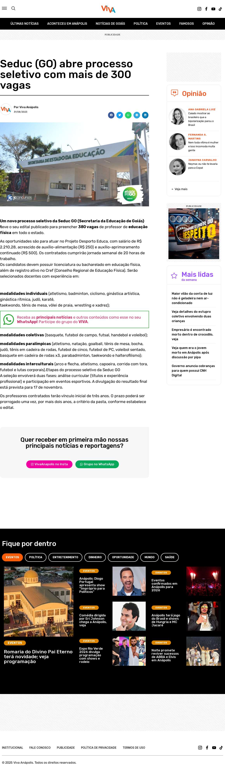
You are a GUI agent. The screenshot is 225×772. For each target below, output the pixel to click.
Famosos (186, 23)
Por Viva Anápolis (26, 107)
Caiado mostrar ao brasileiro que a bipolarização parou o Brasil (201, 119)
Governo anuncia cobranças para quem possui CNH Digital (193, 370)
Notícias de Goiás (110, 23)
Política (141, 23)
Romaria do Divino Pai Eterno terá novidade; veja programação (38, 656)
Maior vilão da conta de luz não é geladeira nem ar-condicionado (192, 298)
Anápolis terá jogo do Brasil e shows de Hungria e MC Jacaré (166, 620)
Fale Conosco (40, 747)
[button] (111, 115)
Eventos (163, 23)
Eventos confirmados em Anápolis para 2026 (164, 585)
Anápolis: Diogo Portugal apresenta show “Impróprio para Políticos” (92, 585)
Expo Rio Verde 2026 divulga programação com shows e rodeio (91, 655)
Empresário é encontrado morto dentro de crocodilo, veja (192, 334)
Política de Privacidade (99, 747)
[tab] (12, 557)
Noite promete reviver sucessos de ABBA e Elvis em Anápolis (165, 655)
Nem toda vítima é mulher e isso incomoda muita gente (203, 146)
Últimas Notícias (24, 23)
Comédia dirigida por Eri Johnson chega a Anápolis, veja (93, 620)
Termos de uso (134, 747)
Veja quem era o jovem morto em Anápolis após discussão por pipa (190, 352)
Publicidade (66, 747)
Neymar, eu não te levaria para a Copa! (202, 165)
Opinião (208, 23)
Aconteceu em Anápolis (67, 23)
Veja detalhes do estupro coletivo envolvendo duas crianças (191, 316)
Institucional (12, 747)
